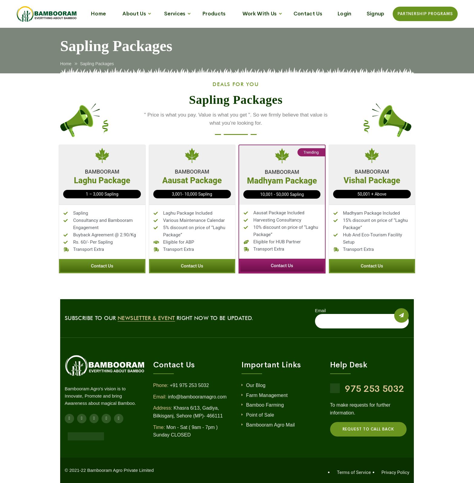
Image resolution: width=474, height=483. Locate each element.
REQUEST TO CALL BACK (368, 429)
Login (344, 14)
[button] (102, 266)
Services (175, 14)
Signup (376, 14)
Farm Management (267, 395)
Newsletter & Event (146, 318)
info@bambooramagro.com (197, 396)
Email (320, 310)
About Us (134, 14)
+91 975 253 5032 (189, 385)
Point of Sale (260, 414)
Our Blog (255, 385)
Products (214, 14)
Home (98, 14)
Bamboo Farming (265, 405)
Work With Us (259, 14)
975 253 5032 (374, 389)
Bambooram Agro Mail (270, 424)
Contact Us (308, 14)
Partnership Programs (425, 13)
